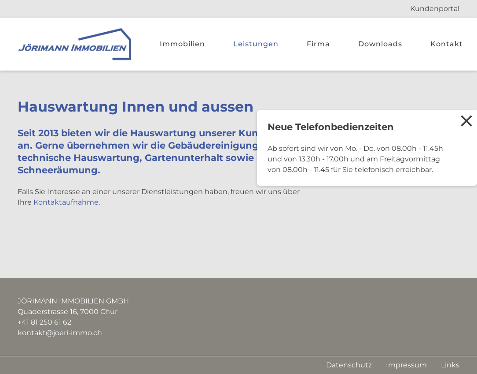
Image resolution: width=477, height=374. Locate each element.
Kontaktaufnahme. (66, 202)
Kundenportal (434, 8)
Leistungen (256, 44)
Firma (318, 44)
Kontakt (446, 44)
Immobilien (182, 44)
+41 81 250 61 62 (44, 322)
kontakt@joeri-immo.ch (60, 333)
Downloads (380, 44)
